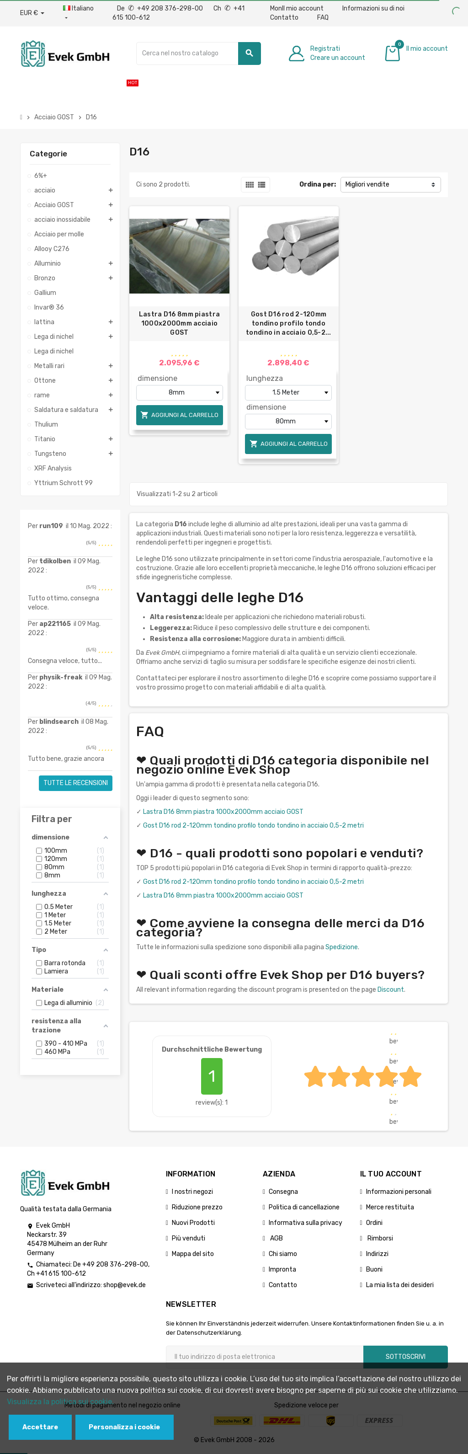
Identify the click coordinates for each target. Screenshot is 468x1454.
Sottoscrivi (405, 1357)
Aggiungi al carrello (179, 415)
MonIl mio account (297, 8)
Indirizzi (377, 1254)
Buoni (374, 1269)
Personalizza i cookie (124, 1427)
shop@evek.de (124, 1285)
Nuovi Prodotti (193, 1223)
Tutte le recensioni (75, 783)
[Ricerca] (198, 53)
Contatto (284, 17)
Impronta (282, 1269)
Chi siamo (283, 1254)
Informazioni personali (398, 1192)
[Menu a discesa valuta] (32, 13)
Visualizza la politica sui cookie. (60, 1401)
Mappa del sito (193, 1254)
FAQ (323, 17)
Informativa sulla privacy (305, 1223)
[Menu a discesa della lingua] (78, 13)
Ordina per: (317, 184)
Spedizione (341, 947)
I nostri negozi (192, 1192)
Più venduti (188, 1238)
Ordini (374, 1223)
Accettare (40, 1427)
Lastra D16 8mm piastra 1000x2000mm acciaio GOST (179, 323)
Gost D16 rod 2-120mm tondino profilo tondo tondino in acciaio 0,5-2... (288, 323)
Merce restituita (390, 1207)
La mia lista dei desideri (400, 1285)
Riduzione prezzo (197, 1207)
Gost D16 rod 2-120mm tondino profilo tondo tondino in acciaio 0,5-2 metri (253, 825)
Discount (391, 990)
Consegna (283, 1192)
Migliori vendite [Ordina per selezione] (367, 184)
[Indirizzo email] (264, 1357)
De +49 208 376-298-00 (160, 8)
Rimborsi (379, 1238)
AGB (276, 1238)
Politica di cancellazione (304, 1207)
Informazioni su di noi (373, 8)
